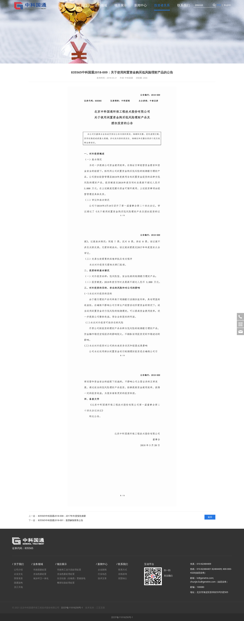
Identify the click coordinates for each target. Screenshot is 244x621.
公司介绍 (18, 569)
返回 (210, 516)
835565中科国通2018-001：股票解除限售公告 (60, 520)
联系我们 (183, 5)
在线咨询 (122, 573)
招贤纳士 (122, 578)
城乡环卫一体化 (41, 578)
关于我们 (81, 5)
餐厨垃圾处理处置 (66, 582)
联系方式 (122, 569)
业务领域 (100, 5)
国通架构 (18, 582)
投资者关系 (162, 5)
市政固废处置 (39, 569)
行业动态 (102, 573)
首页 (64, 5)
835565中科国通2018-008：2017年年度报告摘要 (62, 515)
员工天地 (18, 587)
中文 (219, 5)
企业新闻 (102, 569)
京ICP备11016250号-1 (72, 607)
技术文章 (102, 578)
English (227, 5)
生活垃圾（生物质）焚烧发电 (71, 578)
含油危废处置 (39, 573)
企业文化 (18, 573)
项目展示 (120, 5)
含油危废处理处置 (66, 573)
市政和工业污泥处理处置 (69, 569)
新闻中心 (140, 5)
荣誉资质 (18, 578)
